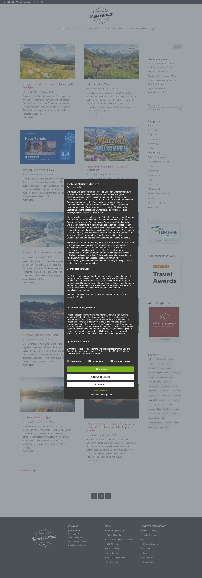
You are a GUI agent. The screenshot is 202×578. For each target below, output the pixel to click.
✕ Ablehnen (100, 384)
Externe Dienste (120, 361)
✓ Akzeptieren (100, 369)
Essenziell (74, 361)
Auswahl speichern (100, 377)
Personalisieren (101, 390)
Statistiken (96, 361)
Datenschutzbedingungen (100, 395)
